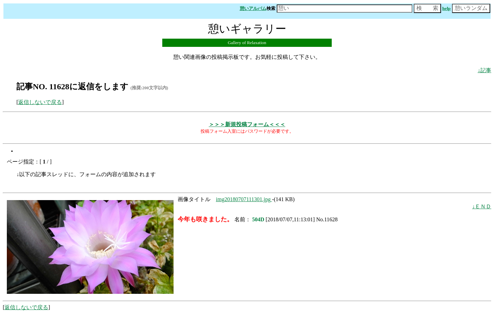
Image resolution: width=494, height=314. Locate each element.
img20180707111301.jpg (244, 199)
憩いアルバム (253, 8)
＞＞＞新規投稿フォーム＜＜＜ (247, 124)
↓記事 (484, 70)
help (446, 8)
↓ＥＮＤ (481, 206)
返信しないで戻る (40, 102)
